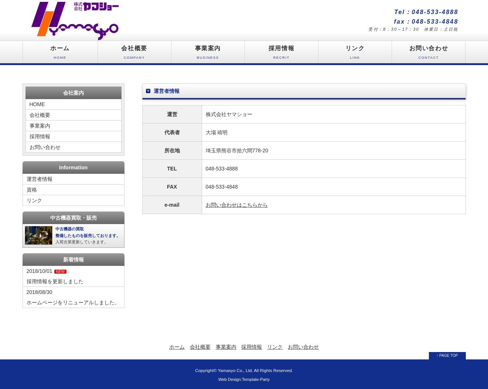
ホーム (60, 54)
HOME (37, 104)
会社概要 (134, 54)
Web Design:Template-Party (244, 379)
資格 (32, 190)
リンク (355, 54)
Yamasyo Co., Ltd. (235, 370)
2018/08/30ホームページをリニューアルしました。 (73, 297)
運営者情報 (39, 179)
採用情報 (281, 54)
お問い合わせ (428, 54)
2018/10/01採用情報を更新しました (55, 276)
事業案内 (208, 54)
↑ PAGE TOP (447, 356)
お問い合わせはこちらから (237, 205)
